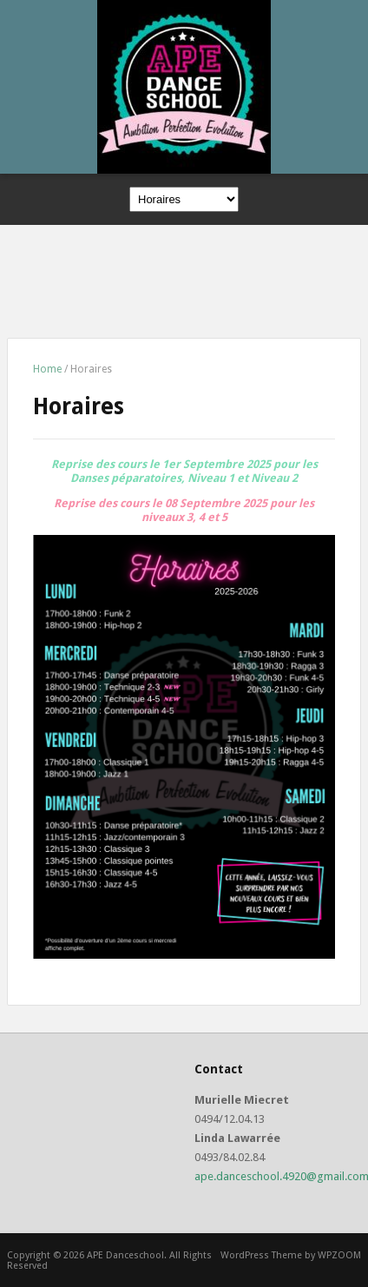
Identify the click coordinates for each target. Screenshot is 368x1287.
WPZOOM (339, 1255)
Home (47, 369)
